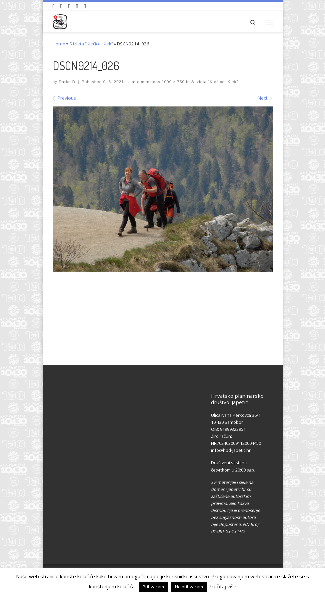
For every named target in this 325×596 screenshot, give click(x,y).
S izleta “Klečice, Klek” (91, 44)
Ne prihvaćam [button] (189, 587)
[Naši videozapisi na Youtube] (54, 6)
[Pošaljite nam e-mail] (85, 6)
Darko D (67, 81)
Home (59, 44)
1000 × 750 (172, 81)
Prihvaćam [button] (153, 587)
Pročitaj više (222, 586)
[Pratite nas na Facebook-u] (61, 6)
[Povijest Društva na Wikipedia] (77, 6)
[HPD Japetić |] (60, 20)
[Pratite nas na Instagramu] (69, 6)
